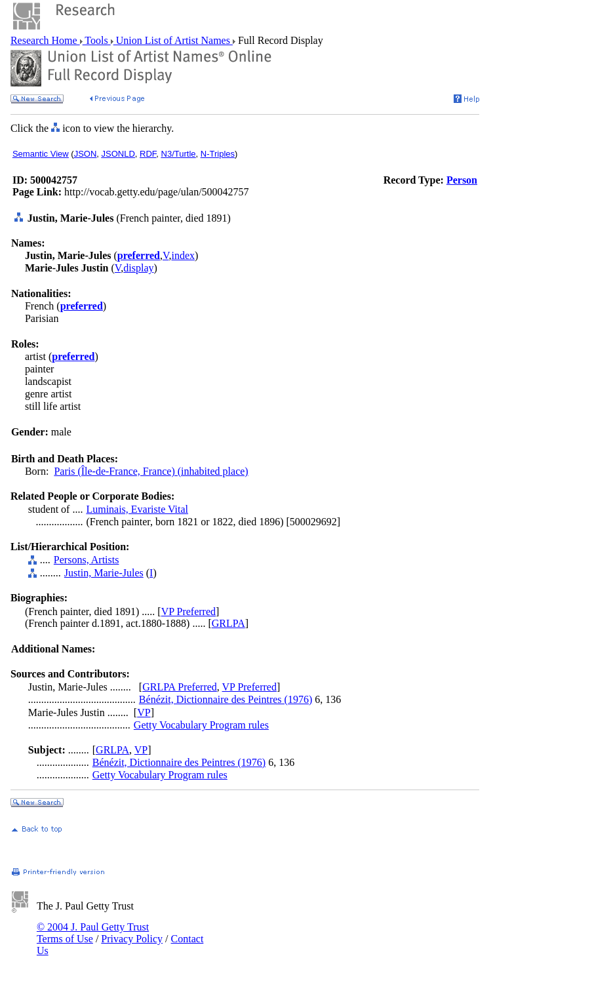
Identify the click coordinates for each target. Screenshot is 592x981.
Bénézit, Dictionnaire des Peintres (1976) (225, 699)
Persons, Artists (86, 559)
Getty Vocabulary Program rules (201, 725)
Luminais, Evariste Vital (137, 509)
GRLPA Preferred (179, 686)
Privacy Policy (132, 938)
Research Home (45, 40)
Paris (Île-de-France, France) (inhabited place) (151, 471)
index (183, 255)
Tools (97, 40)
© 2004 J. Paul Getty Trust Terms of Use (93, 932)
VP (143, 712)
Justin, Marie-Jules (104, 572)
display (138, 267)
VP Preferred (188, 611)
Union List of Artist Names (173, 40)
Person (461, 180)
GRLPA (228, 623)
